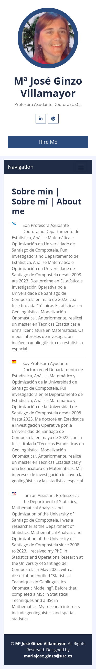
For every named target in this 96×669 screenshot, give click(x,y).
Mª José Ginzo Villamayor (40, 643)
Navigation (21, 166)
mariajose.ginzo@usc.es (48, 656)
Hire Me (48, 141)
